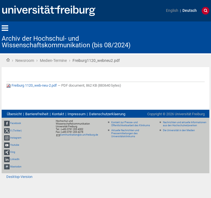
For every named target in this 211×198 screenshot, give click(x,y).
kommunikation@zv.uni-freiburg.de (79, 134)
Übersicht (14, 114)
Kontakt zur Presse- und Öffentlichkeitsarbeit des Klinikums (130, 124)
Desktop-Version (19, 177)
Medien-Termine (53, 60)
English (172, 10)
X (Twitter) (16, 130)
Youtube (14, 145)
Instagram (15, 137)
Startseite (8, 60)
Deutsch (189, 10)
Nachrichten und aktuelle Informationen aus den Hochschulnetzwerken (184, 124)
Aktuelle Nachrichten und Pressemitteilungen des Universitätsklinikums (125, 133)
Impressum (76, 114)
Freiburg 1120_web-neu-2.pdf (32, 85)
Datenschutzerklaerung (107, 114)
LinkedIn (15, 159)
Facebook (15, 123)
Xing (12, 152)
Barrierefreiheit (36, 114)
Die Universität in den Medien (179, 130)
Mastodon (15, 166)
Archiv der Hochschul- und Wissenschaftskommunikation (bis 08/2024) (66, 42)
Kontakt (58, 114)
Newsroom (24, 60)
